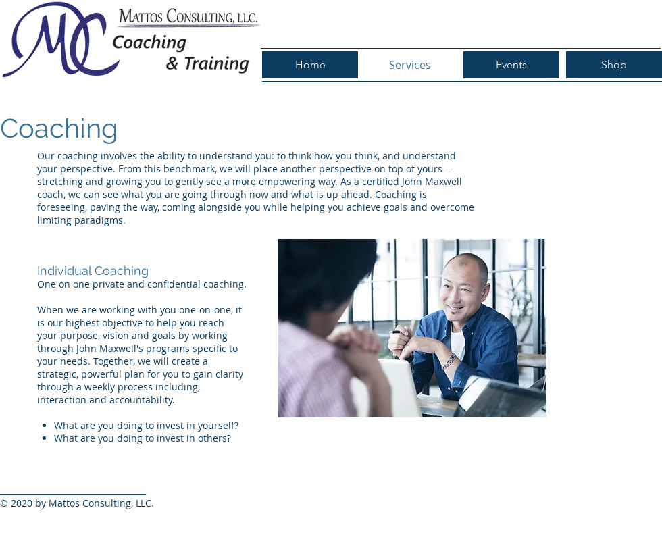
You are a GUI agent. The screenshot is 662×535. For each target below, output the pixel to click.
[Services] (410, 64)
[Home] (310, 64)
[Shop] (614, 64)
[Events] (511, 64)
